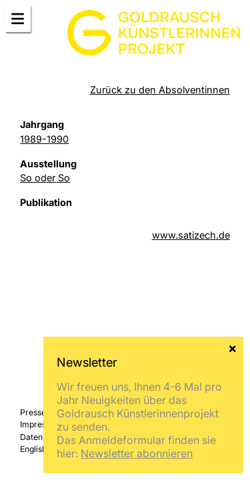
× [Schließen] (232, 347)
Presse (33, 412)
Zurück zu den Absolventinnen (160, 89)
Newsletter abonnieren (137, 453)
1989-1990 (44, 139)
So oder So (45, 177)
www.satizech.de (191, 235)
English (33, 449)
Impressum (41, 424)
